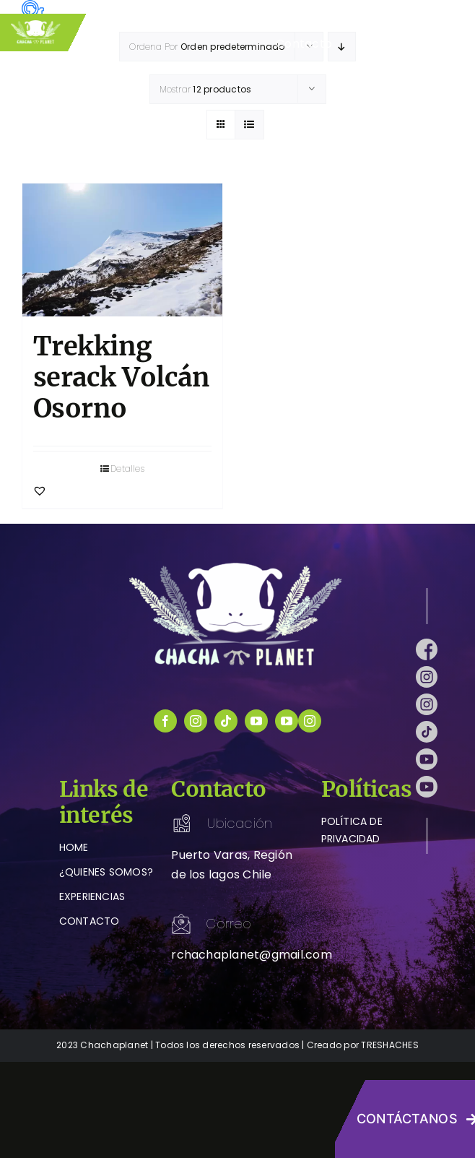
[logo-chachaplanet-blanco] (237, 565)
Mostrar (206, 89)
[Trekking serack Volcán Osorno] (122, 249)
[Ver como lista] (249, 125)
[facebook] (165, 721)
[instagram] (195, 721)
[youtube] (256, 721)
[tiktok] (226, 721)
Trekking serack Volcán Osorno (121, 377)
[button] (39, 490)
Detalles (127, 468)
